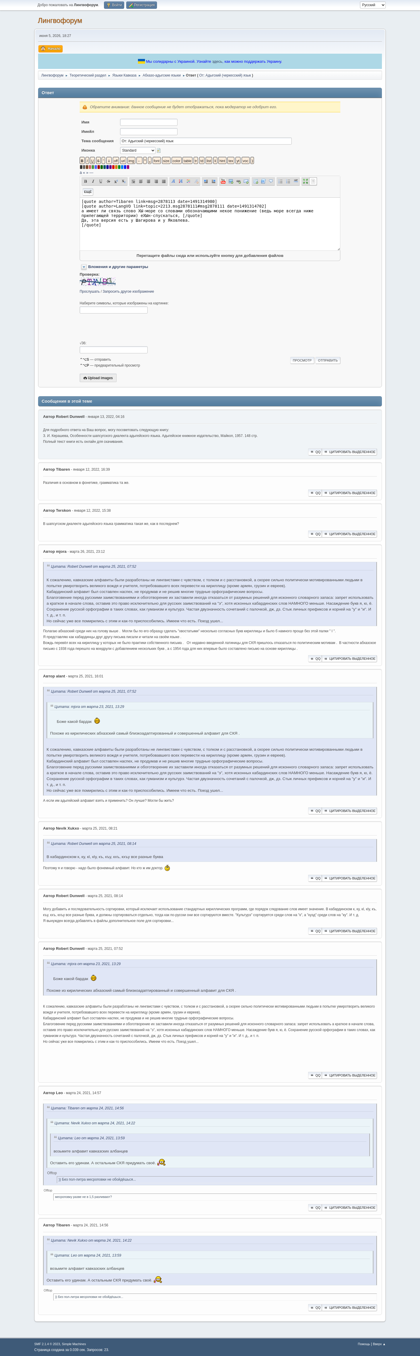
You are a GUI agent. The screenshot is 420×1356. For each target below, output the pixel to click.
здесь (217, 61)
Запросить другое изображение (128, 291)
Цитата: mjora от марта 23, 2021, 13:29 (89, 707)
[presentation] (124, 327)
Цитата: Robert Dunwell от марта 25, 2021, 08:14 (93, 844)
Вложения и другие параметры (118, 267)
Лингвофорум (60, 20)
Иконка (88, 150)
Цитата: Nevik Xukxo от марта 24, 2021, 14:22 (94, 1123)
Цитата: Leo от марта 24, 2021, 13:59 (91, 1138)
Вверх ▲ (379, 1344)
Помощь (364, 1344)
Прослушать (90, 291)
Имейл (87, 131)
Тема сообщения (97, 141)
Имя (85, 122)
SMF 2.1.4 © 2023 (47, 1344)
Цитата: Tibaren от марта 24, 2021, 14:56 (87, 1108)
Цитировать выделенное (349, 452)
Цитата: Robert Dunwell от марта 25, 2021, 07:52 (93, 567)
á (81, 172)
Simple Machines (74, 1344)
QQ (315, 452)
